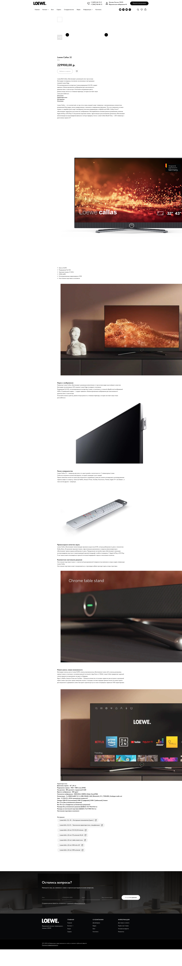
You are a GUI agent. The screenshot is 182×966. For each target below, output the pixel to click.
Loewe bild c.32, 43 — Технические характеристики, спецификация (80, 825)
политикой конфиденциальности (76, 903)
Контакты (98, 9)
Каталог (45, 9)
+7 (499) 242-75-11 (96, 2)
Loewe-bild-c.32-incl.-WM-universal (70, 850)
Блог (52, 9)
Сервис (59, 9)
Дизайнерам (96, 923)
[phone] (130, 9)
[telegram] (123, 9)
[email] (126, 9)
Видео (78, 9)
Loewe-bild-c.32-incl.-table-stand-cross (71, 840)
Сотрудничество (69, 9)
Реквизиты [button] (121, 931)
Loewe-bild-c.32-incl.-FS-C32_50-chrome (71, 830)
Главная (37, 9)
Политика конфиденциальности (50, 945)
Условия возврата (123, 928)
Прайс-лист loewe (123, 926)
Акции (69, 928)
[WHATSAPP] (120, 9)
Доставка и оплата (123, 923)
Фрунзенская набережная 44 (118, 4)
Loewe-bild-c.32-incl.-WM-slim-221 (70, 845)
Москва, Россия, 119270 (116, 2)
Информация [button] (87, 9)
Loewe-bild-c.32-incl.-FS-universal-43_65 (71, 835)
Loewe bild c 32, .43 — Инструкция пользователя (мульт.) (77, 820)
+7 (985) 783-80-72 (96, 4)
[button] (139, 3)
